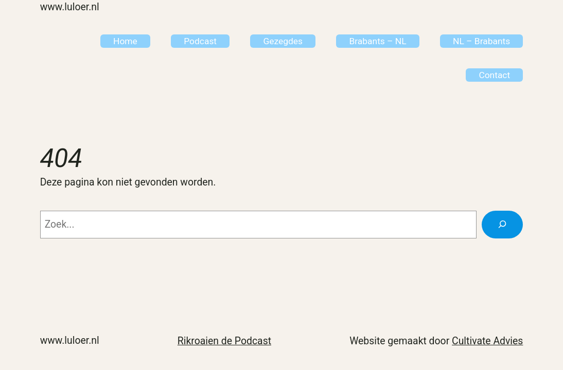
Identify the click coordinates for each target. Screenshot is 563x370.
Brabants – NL (377, 41)
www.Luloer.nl (69, 7)
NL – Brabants (481, 41)
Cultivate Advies (487, 341)
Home (125, 41)
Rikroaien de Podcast (224, 341)
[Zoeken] (502, 224)
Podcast (200, 41)
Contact (494, 75)
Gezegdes (283, 41)
